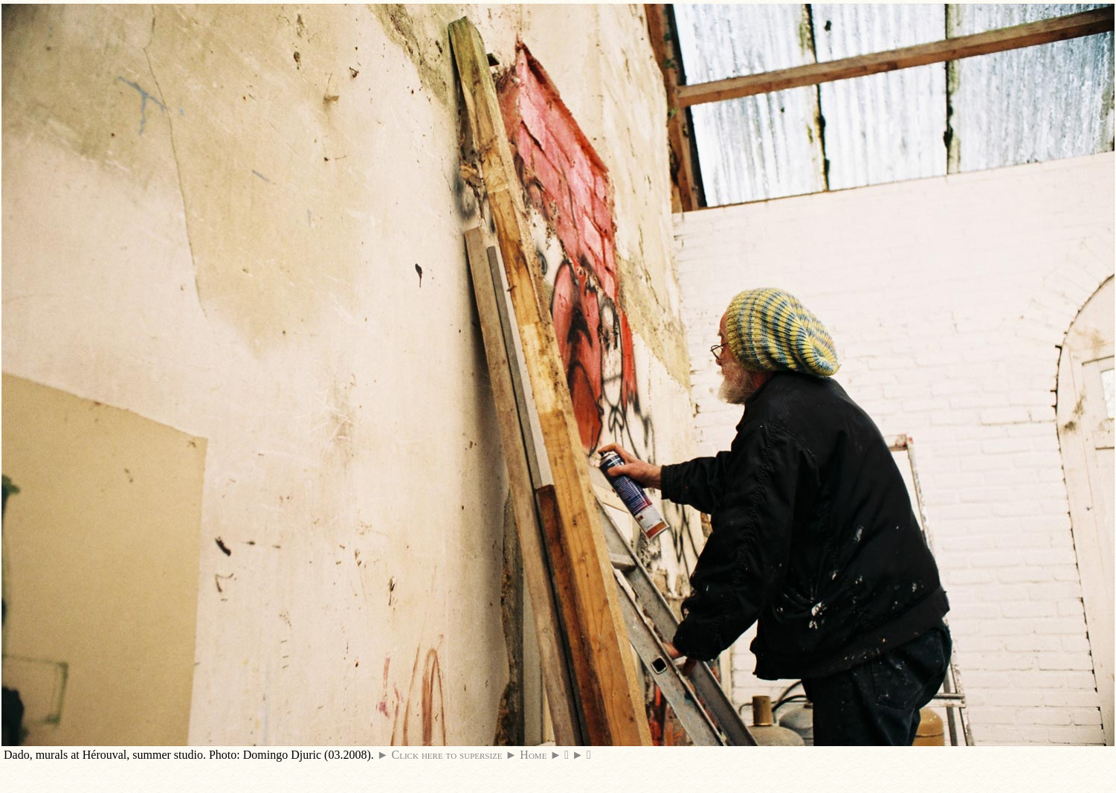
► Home (526, 754)
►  (581, 754)
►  (559, 754)
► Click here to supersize (440, 754)
